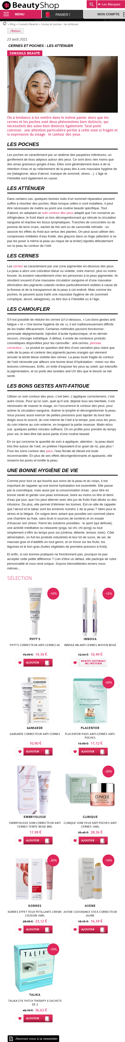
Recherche (92, 4)
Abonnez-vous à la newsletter (36, 1039)
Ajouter (32, 662)
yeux (49, 451)
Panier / (62, 15)
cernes (12, 122)
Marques (109, 4)
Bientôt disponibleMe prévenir (93, 662)
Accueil (4, 23)
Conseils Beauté (28, 24)
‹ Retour (15, 31)
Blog (12, 24)
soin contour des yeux (57, 213)
